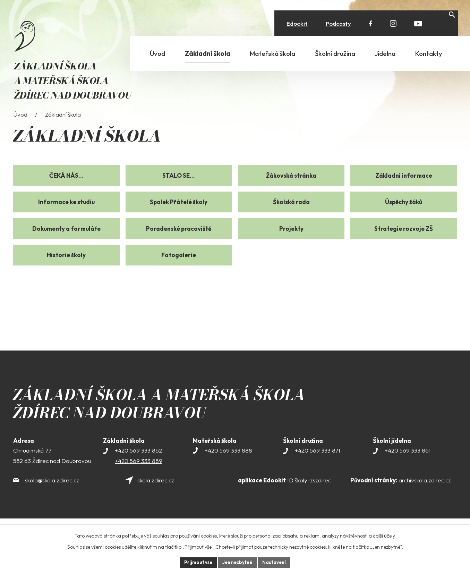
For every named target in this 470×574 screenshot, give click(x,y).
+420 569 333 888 (228, 468)
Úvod (20, 132)
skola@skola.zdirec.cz (52, 498)
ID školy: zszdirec (284, 498)
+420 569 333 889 (138, 478)
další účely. (384, 535)
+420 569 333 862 (138, 468)
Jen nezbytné (237, 562)
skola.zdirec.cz (155, 498)
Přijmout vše (196, 562)
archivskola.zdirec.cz (400, 498)
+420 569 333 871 (317, 468)
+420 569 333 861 (407, 468)
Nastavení (277, 562)
